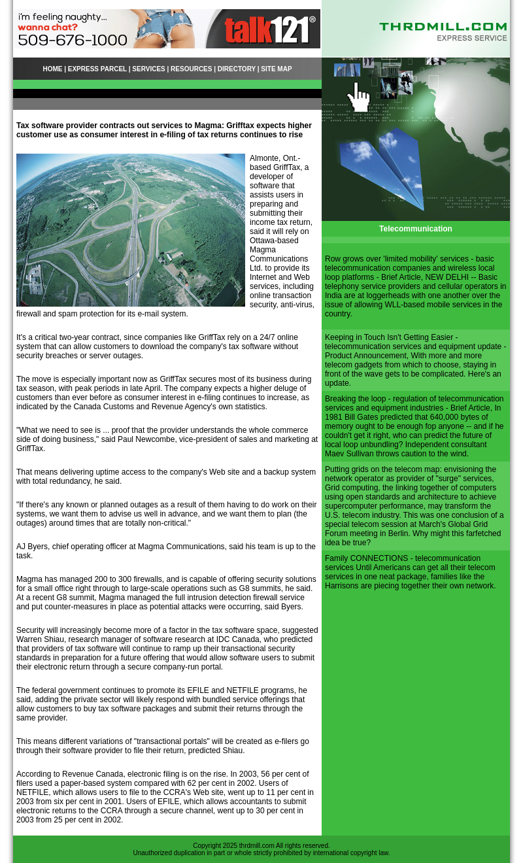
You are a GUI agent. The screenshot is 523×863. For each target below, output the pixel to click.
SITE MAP (276, 69)
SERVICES (148, 69)
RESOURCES (191, 69)
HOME (52, 69)
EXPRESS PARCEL (97, 69)
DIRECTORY (237, 69)
